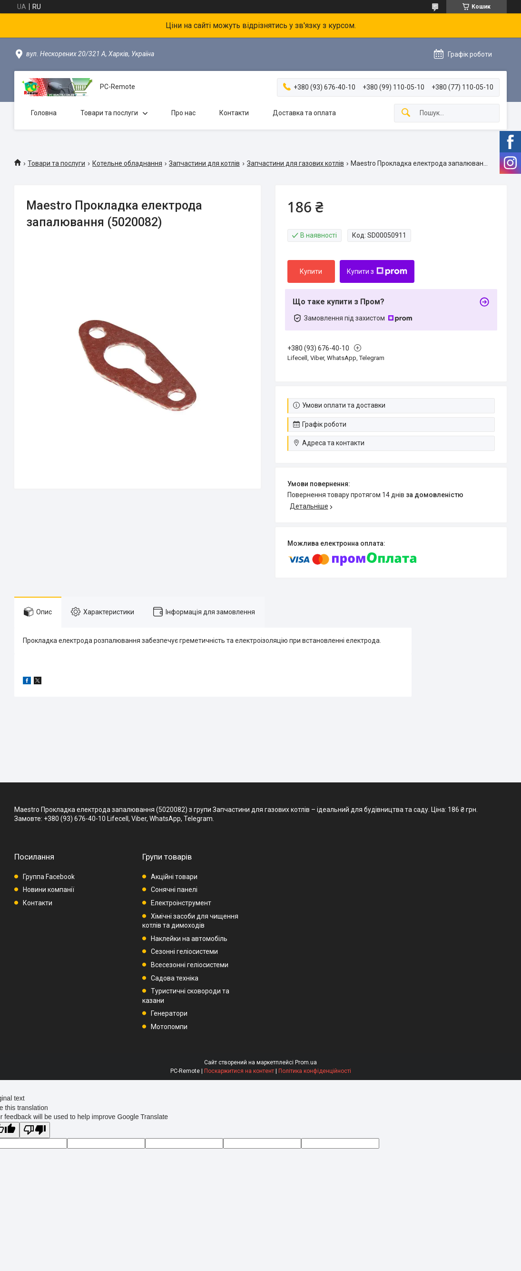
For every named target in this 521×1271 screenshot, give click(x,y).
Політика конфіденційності (314, 1071)
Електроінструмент (181, 903)
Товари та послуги (109, 113)
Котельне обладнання (127, 163)
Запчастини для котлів (204, 163)
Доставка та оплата (304, 113)
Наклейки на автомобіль (189, 938)
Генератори (169, 1013)
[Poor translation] (35, 1130)
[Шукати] (406, 113)
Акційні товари (174, 877)
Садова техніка (174, 978)
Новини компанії (48, 889)
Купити (311, 271)
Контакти (234, 113)
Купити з (377, 271)
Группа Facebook (49, 877)
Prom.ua (306, 1062)
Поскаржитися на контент (239, 1071)
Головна (44, 113)
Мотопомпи (169, 1027)
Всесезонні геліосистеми (189, 965)
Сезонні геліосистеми (184, 951)
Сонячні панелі (174, 889)
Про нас (183, 113)
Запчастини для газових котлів (295, 163)
